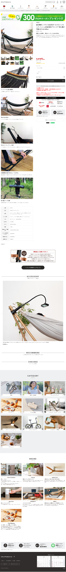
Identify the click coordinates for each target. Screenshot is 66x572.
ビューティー (29, 8)
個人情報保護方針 (8, 560)
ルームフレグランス (21, 8)
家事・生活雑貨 (12, 8)
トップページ (3, 10)
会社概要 (14, 560)
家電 (4, 8)
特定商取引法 (18, 560)
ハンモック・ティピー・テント (10, 10)
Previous (2, 38)
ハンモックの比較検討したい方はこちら (33, 267)
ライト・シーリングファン (45, 8)
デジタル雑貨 (37, 8)
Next (32, 38)
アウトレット (62, 8)
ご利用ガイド (3, 560)
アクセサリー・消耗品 (53, 8)
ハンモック (16, 10)
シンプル (19, 10)
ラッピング (38, 65)
